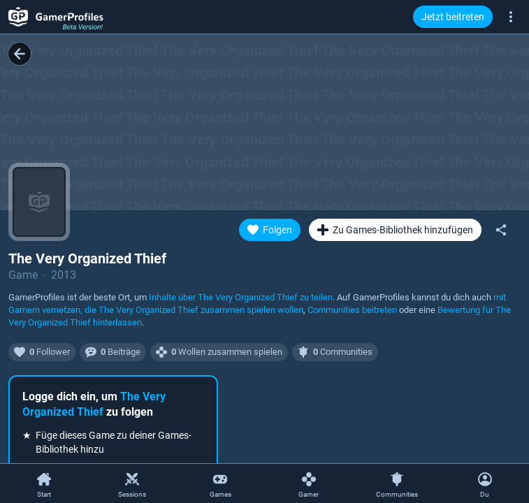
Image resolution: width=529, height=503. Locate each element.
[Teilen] (501, 230)
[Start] (44, 484)
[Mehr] (511, 16)
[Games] (220, 484)
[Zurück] (19, 54)
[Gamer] (309, 484)
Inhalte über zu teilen (241, 297)
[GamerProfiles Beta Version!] (55, 17)
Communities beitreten (352, 310)
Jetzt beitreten (452, 16)
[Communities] (397, 484)
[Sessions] (132, 484)
